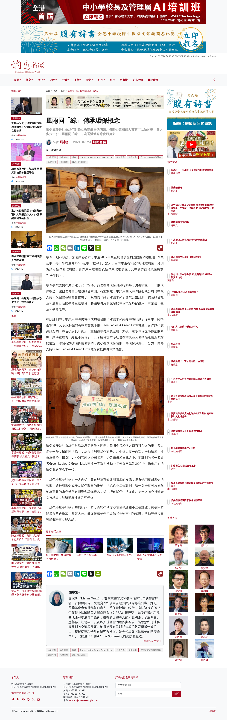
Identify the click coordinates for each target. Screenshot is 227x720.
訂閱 (176, 693)
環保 (74, 157)
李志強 (192, 347)
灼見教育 (16, 164)
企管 (63, 91)
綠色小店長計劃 (79, 162)
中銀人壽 (120, 157)
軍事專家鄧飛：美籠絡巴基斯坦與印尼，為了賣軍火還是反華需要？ (26, 511)
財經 (52, 79)
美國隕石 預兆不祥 (198, 222)
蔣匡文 (192, 225)
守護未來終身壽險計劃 (151, 157)
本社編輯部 (21, 135)
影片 (112, 79)
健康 (76, 79)
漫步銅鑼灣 (195, 187)
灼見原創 (52, 157)
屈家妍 (65, 142)
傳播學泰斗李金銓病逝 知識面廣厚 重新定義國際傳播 (200, 312)
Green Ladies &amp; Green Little (96, 157)
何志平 (192, 190)
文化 (40, 79)
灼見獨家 (64, 157)
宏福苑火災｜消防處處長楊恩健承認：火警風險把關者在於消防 (26, 127)
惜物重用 (64, 162)
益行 (191, 469)
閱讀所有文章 (152, 641)
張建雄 (192, 332)
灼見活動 (138, 79)
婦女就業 (133, 157)
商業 (88, 79)
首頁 (48, 91)
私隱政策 (212, 711)
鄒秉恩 (192, 367)
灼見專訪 (16, 206)
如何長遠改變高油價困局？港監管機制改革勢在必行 (201, 399)
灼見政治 (16, 293)
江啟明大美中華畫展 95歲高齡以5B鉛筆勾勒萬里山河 (201, 277)
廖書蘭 (192, 263)
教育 (28, 79)
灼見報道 (16, 118)
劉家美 (192, 283)
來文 (191, 405)
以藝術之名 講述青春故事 (201, 465)
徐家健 (192, 298)
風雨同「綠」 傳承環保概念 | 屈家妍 (83, 91)
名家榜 (124, 79)
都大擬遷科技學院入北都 (201, 448)
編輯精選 (193, 176)
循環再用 (52, 162)
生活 (64, 79)
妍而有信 (99, 142)
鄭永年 (192, 384)
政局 (16, 79)
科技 (100, 79)
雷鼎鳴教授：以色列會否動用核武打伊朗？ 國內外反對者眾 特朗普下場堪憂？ (26, 428)
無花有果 (193, 344)
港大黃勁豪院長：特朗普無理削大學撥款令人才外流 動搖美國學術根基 (26, 214)
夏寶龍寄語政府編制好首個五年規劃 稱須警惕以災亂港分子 (201, 416)
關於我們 (153, 79)
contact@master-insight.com (83, 700)
